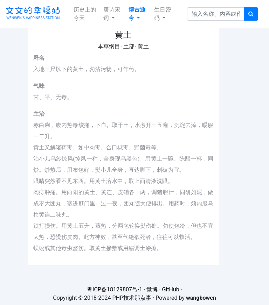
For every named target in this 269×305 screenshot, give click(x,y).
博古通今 (137, 13)
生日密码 (162, 13)
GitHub (170, 289)
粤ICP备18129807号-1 (114, 289)
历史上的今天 (85, 13)
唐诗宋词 (111, 13)
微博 (152, 289)
